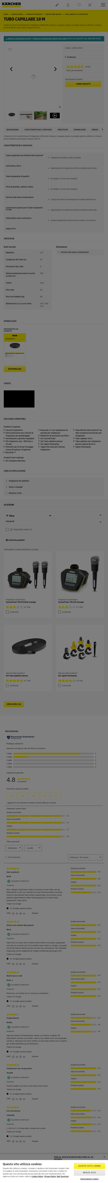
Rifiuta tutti (89, 1172)
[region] (54, 1171)
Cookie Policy (37, 1176)
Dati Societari (63, 1176)
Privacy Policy (50, 1176)
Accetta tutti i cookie (89, 1166)
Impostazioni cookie (89, 1179)
